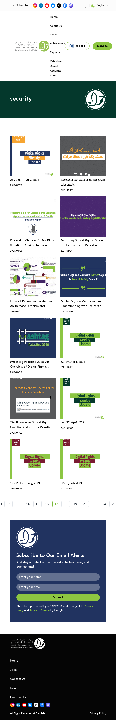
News (53, 34)
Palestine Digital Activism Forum (56, 68)
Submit (58, 597)
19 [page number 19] (75, 504)
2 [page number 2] (9, 504)
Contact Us (17, 679)
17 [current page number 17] (57, 504)
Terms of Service (40, 610)
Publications (57, 43)
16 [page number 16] (47, 504)
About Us (56, 26)
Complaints (18, 697)
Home (54, 17)
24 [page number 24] (104, 504)
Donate (15, 688)
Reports (55, 52)
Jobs (13, 670)
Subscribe (20, 5)
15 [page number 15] (37, 504)
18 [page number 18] (65, 504)
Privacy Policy (98, 714)
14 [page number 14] (27, 504)
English (98, 5)
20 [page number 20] (84, 504)
